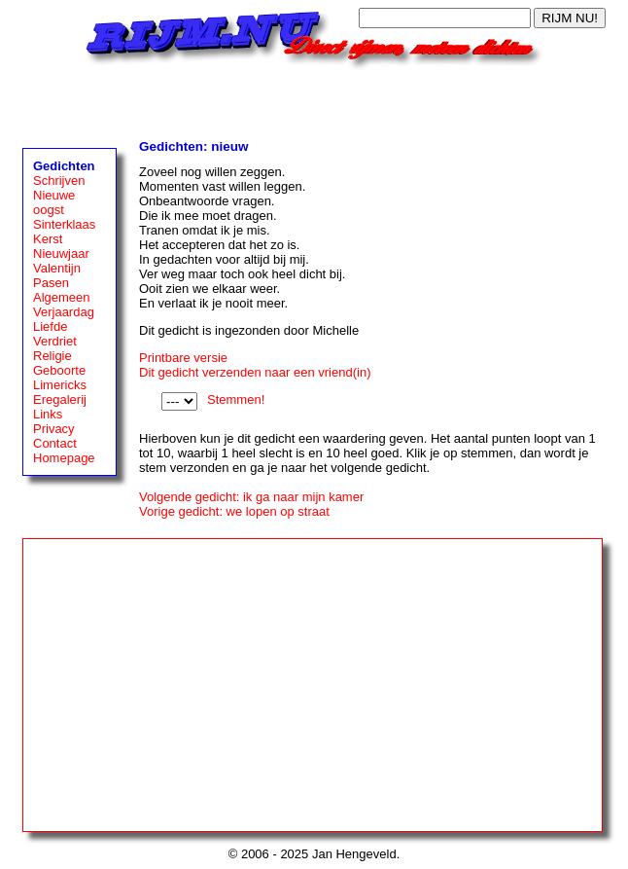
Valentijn (57, 268)
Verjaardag (63, 312)
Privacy (54, 428)
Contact (55, 443)
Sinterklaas (64, 224)
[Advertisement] (314, 99)
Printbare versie (183, 357)
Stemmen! (235, 399)
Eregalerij (60, 399)
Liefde (50, 326)
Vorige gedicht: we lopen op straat (234, 511)
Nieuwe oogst (54, 202)
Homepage (64, 458)
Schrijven (59, 180)
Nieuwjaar (61, 253)
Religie (52, 355)
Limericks (60, 385)
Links (47, 414)
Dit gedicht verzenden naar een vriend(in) (254, 372)
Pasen (51, 282)
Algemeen (61, 297)
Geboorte (59, 370)
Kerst (47, 239)
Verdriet (55, 341)
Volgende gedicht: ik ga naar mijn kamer (251, 496)
